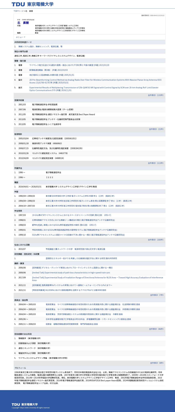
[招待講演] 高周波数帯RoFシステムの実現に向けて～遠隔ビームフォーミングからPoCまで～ (72, 285)
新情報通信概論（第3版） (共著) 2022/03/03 (48, 70)
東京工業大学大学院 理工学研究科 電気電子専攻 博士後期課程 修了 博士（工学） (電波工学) (85, 205)
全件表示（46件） (157, 329)
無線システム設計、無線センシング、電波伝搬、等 (40, 46)
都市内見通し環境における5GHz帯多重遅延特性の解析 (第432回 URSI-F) (64, 225)
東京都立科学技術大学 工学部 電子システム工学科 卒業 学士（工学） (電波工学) (80, 196)
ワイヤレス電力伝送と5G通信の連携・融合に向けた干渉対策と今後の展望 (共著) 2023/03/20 (69, 65)
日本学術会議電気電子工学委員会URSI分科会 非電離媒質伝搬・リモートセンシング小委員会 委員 (88, 319)
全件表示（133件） (156, 95)
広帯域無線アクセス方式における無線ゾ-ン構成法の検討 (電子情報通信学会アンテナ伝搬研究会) (73, 220)
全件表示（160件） (156, 239)
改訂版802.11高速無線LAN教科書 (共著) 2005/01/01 (51, 75)
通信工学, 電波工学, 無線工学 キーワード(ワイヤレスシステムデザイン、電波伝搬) (49, 55)
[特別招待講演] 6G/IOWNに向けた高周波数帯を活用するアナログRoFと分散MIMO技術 (69, 290)
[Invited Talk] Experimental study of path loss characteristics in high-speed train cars (71, 272)
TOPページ (18, 11)
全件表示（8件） (157, 362)
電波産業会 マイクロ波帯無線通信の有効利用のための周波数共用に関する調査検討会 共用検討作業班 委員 (93, 309)
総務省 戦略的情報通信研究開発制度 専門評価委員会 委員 (72, 324)
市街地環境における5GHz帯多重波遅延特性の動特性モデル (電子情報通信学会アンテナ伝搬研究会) (74, 229)
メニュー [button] (20, 37)
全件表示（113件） (156, 163)
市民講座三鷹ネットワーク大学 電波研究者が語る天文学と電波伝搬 (75, 249)
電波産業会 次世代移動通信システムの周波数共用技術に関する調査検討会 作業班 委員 (84, 314)
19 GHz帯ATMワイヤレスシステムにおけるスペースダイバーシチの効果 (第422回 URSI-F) (71, 215)
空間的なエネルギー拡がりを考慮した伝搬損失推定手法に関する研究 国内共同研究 (81, 258)
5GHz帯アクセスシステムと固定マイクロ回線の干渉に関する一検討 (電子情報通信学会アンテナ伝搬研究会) (78, 234)
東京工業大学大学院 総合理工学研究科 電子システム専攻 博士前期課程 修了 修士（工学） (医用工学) (89, 200)
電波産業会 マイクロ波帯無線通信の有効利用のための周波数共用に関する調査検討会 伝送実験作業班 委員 (93, 304)
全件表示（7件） (157, 295)
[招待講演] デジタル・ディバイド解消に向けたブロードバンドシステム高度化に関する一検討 (72, 267)
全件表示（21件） (157, 129)
